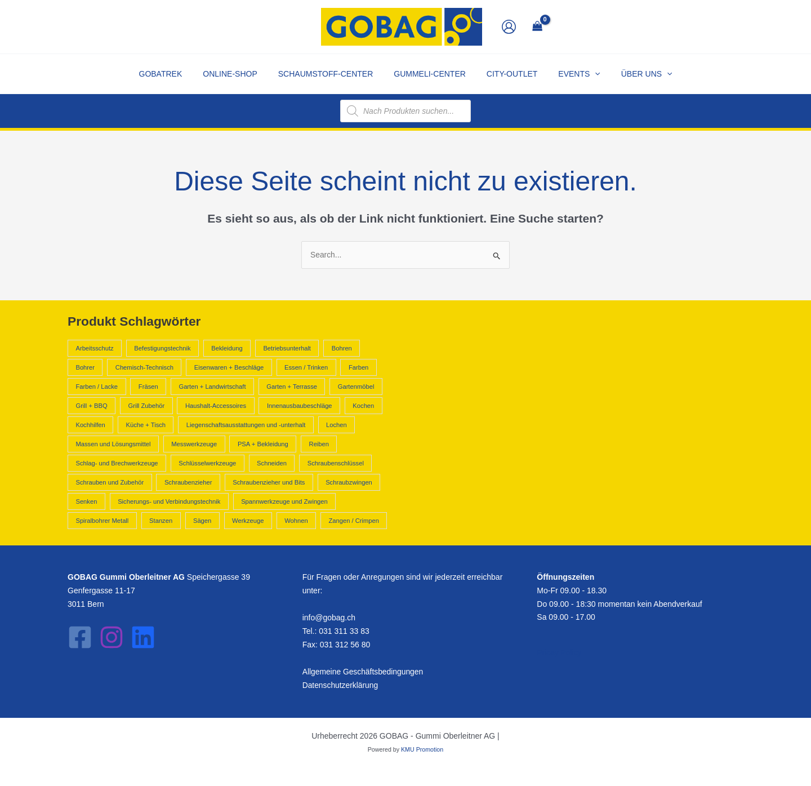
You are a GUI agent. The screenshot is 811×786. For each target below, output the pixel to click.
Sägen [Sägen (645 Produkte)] (202, 520)
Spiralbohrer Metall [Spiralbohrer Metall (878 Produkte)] (101, 520)
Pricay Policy (559, 653)
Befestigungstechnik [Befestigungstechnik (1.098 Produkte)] (162, 348)
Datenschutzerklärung (340, 685)
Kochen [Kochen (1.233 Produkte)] (363, 405)
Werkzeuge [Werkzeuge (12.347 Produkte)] (248, 520)
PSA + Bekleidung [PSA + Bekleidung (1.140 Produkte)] (263, 444)
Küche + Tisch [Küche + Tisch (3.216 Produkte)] (146, 424)
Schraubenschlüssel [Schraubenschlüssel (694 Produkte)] (336, 463)
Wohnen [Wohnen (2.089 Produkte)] (296, 520)
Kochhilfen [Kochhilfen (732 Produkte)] (90, 424)
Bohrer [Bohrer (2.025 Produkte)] (85, 367)
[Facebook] (80, 637)
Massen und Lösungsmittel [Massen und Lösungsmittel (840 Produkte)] (112, 444)
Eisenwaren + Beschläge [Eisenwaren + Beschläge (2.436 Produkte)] (229, 367)
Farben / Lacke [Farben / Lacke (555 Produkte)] (96, 386)
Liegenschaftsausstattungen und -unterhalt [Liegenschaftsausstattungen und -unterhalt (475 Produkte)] (245, 424)
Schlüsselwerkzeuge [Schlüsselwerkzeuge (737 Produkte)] (207, 463)
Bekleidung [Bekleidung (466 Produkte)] (226, 348)
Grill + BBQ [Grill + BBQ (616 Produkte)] (91, 405)
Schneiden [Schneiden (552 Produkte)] (272, 463)
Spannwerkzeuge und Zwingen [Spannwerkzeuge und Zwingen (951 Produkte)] (284, 501)
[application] (585, 74)
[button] (569, 74)
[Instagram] (111, 637)
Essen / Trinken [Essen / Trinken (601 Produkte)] (306, 367)
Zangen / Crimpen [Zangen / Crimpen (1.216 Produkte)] (353, 520)
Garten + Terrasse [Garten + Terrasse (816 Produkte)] (291, 386)
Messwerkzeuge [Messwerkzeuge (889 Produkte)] (194, 444)
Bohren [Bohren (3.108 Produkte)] (342, 348)
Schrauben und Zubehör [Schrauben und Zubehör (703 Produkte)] (109, 482)
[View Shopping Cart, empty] (537, 26)
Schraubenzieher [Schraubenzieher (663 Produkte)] (188, 482)
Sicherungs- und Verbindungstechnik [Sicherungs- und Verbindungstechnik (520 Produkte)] (169, 501)
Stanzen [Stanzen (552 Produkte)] (160, 520)
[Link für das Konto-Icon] (508, 26)
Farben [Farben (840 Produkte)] (358, 367)
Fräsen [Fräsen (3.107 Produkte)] (148, 386)
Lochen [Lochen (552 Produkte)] (336, 424)
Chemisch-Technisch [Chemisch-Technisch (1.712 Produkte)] (144, 367)
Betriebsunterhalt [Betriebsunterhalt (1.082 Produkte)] (287, 348)
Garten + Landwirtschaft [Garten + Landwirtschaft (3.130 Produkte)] (212, 386)
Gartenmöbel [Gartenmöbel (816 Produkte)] (356, 386)
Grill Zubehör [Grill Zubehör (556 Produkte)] (146, 405)
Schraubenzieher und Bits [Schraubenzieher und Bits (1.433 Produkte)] (269, 482)
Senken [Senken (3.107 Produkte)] (86, 501)
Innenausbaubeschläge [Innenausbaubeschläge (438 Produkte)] (299, 405)
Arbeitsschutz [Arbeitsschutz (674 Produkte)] (94, 348)
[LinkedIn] (143, 637)
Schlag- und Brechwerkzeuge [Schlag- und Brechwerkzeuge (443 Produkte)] (116, 463)
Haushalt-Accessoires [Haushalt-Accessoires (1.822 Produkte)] (215, 405)
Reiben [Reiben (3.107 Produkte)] (319, 444)
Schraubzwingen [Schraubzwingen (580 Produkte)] (349, 482)
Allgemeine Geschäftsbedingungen (363, 671)
